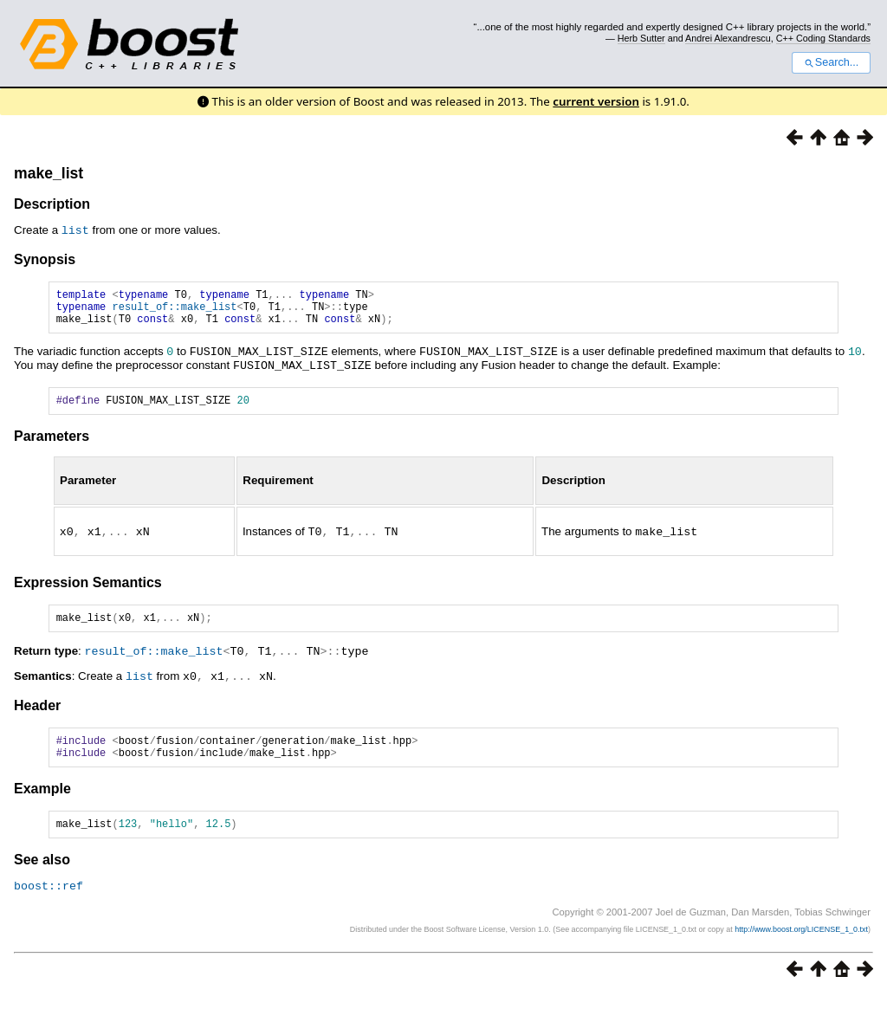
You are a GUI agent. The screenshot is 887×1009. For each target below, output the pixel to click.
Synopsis (44, 258)
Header (37, 713)
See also (42, 875)
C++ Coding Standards (823, 38)
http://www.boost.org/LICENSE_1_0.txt (801, 944)
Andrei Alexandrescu (728, 38)
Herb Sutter (641, 38)
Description (52, 204)
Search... (831, 62)
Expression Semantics (88, 589)
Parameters (51, 444)
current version (596, 101)
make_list (48, 173)
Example (42, 801)
